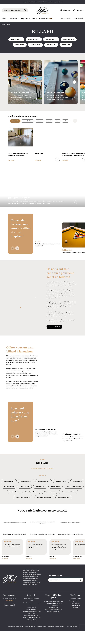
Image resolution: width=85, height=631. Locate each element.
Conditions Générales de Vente (56, 626)
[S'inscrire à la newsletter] (80, 580)
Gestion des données (71, 626)
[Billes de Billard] (72, 99)
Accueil (3, 24)
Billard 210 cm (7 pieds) (74, 486)
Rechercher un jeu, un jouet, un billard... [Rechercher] (12, 10)
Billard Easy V (39, 153)
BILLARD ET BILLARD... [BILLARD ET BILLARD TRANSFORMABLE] (23, 497)
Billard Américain (49, 492)
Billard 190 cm (14, 492)
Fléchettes (14, 18)
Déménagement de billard (75, 601)
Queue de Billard (27, 121)
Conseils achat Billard (31, 609)
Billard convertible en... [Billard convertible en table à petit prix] (68, 492)
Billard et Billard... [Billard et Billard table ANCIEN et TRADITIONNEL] (51, 39)
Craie (57, 121)
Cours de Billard (32, 607)
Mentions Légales (41, 626)
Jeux (34, 18)
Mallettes (39, 121)
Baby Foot (25, 18)
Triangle (49, 121)
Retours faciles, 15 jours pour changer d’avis (70, 519)
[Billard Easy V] (74, 202)
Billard (5, 18)
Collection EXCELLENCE (44, 497)
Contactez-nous (9, 605)
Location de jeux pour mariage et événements (31, 604)
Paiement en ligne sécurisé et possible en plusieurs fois (70, 531)
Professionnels (78, 18)
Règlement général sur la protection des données (32, 612)
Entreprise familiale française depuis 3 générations (14, 519)
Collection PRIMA (63, 497)
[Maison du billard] (42, 10)
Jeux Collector (45, 18)
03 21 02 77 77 (9, 600)
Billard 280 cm (51, 45)
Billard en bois (19, 45)
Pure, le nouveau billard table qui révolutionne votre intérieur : (18, 154)
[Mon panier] (78, 10)
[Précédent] (70, 121)
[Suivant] (74, 82)
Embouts (66, 121)
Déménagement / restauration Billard (31, 599)
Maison (38, 241)
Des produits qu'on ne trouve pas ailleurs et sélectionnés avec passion (42, 519)
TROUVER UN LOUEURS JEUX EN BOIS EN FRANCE (31, 618)
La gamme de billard (54, 327)
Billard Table (15, 121)
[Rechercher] (25, 10)
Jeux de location (65, 18)
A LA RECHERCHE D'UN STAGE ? (31, 615)
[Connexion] (65, 10)
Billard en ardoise (68, 39)
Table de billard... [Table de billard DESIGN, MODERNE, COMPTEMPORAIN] (16, 39)
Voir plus (66, 45)
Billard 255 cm (40, 486)
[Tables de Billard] (36, 99)
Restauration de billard (76, 598)
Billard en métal (35, 45)
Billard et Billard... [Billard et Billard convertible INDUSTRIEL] (33, 39)
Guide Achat (67, 250)
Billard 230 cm (55, 486)
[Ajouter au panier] (57, 159)
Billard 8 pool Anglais (31, 492)
